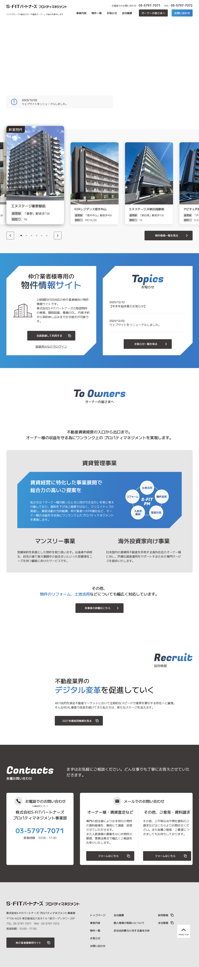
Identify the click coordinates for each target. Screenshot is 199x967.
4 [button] (36, 235)
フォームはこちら (114, 856)
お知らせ (112, 13)
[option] (40, 183)
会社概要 (127, 13)
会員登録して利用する (54, 336)
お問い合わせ (182, 13)
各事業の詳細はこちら (102, 608)
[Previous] (10, 235)
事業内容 (81, 13)
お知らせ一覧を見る (151, 344)
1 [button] (21, 235)
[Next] (58, 235)
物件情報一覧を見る (172, 235)
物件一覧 (96, 13)
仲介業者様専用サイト (33, 943)
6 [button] (46, 235)
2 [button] (26, 235)
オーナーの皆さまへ (153, 13)
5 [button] (41, 235)
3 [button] (31, 235)
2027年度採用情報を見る (80, 721)
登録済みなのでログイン (51, 346)
